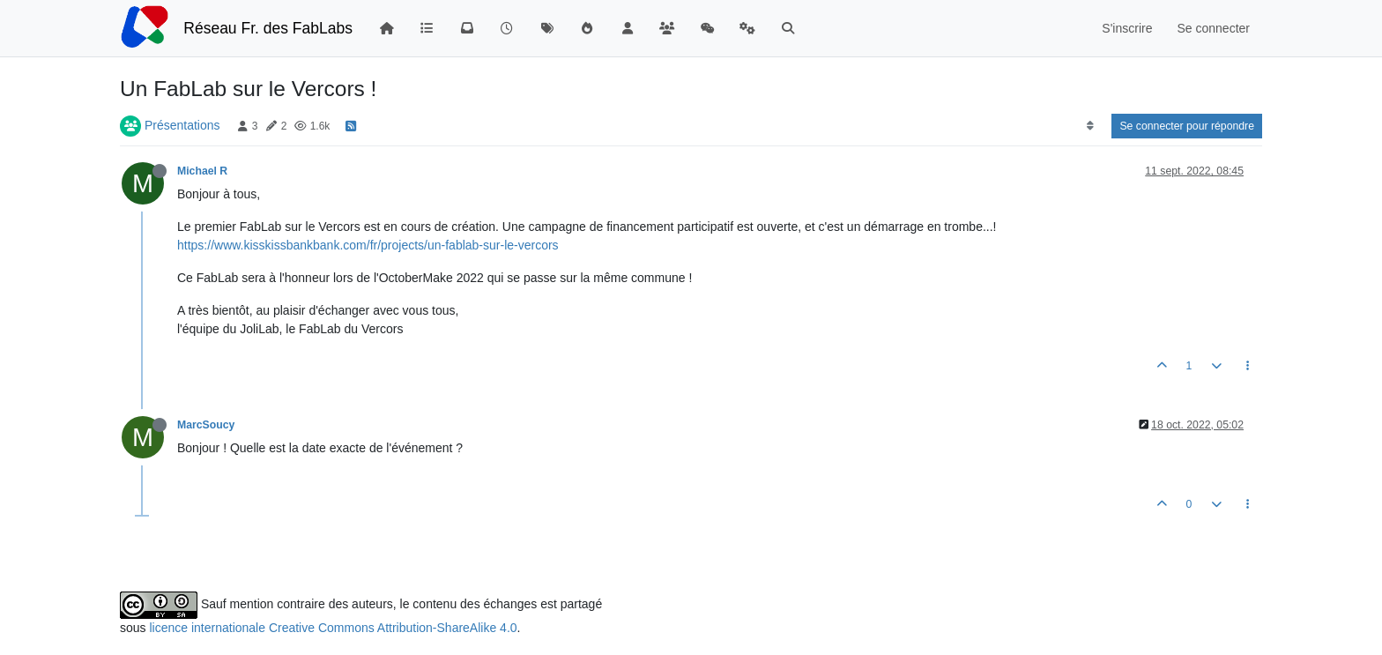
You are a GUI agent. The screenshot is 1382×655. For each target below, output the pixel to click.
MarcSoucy (205, 425)
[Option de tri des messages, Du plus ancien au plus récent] (1089, 126)
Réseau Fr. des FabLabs (268, 28)
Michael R (202, 171)
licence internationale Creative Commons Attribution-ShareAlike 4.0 (332, 628)
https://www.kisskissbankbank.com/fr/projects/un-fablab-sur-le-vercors (368, 245)
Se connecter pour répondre (1186, 126)
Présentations (182, 125)
